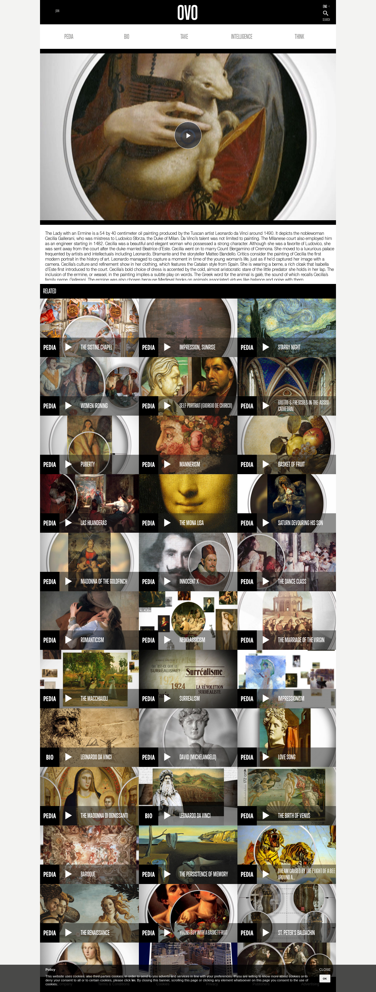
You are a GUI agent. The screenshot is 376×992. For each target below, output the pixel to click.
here (133, 980)
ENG (325, 6)
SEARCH (326, 20)
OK (325, 978)
